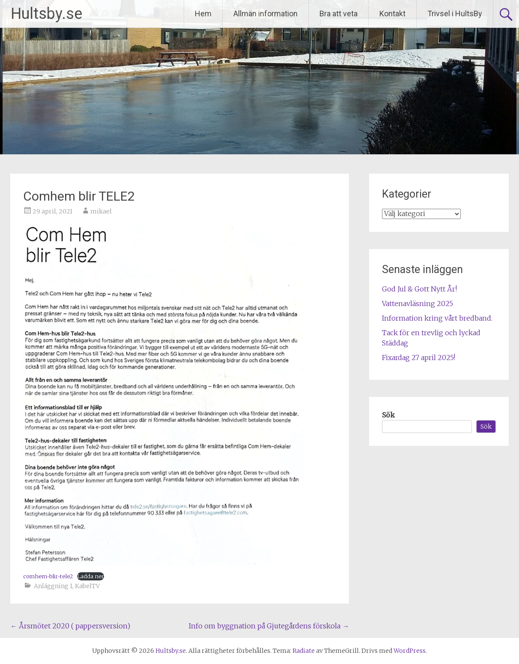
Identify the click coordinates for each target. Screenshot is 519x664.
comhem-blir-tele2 (48, 576)
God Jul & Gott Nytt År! (419, 289)
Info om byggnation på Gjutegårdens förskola (269, 626)
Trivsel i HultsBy (454, 13)
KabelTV (87, 586)
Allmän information (265, 13)
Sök (388, 415)
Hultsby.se (46, 14)
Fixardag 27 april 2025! (418, 357)
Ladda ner (90, 576)
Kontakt (392, 13)
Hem (203, 13)
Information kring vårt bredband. (437, 318)
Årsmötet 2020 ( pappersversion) (70, 626)
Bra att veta (338, 13)
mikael (101, 211)
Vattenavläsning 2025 (417, 303)
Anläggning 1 (53, 586)
